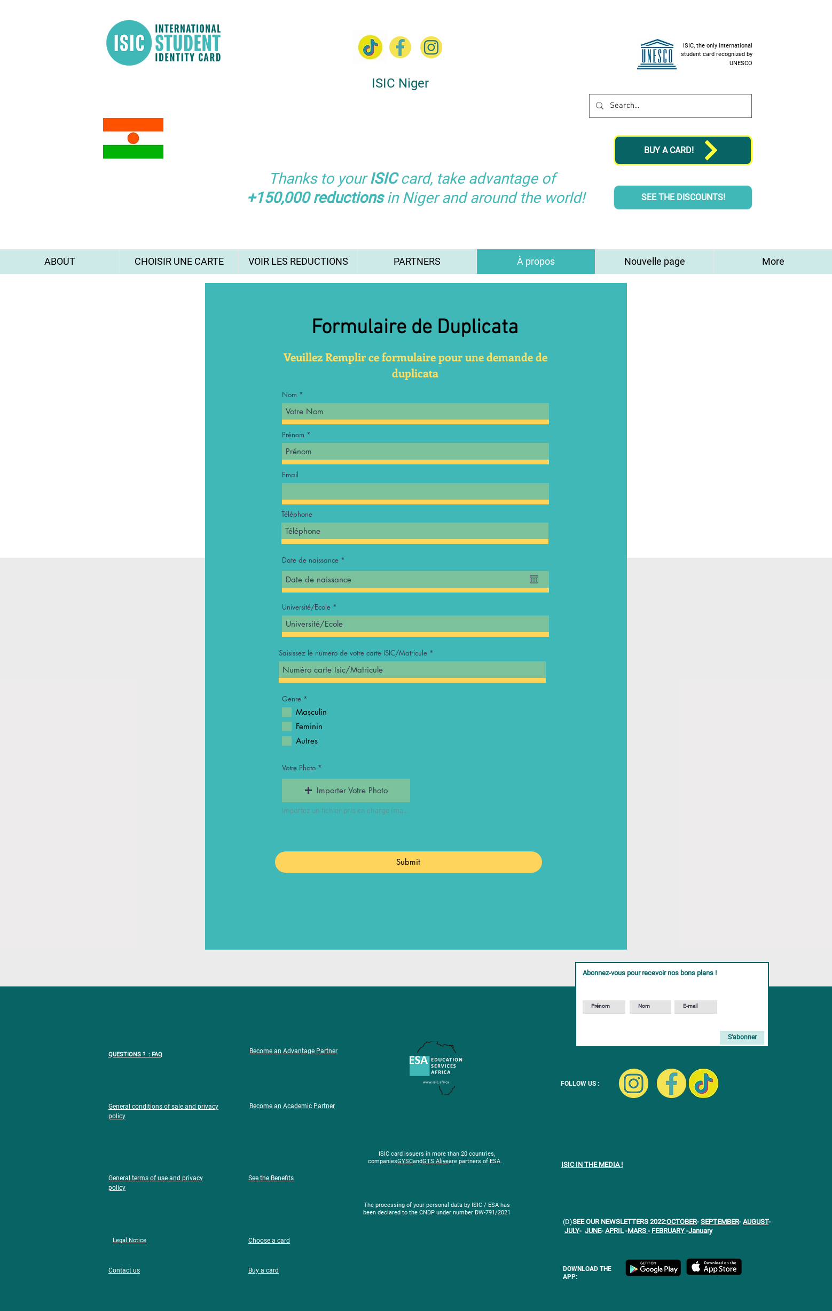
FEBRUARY (669, 1231)
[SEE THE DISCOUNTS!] (683, 197)
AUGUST (755, 1222)
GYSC (405, 1161)
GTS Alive (435, 1161)
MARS (637, 1231)
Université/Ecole (306, 607)
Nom (289, 394)
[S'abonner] (742, 1038)
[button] (346, 790)
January (700, 1231)
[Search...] (669, 105)
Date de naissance (315, 560)
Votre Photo (299, 767)
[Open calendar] (534, 579)
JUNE (593, 1231)
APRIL (614, 1231)
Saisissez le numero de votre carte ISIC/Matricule (353, 653)
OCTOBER (681, 1222)
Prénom (293, 434)
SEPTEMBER (720, 1222)
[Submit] (408, 862)
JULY (571, 1231)
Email (290, 474)
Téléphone (296, 514)
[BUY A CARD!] (683, 150)
